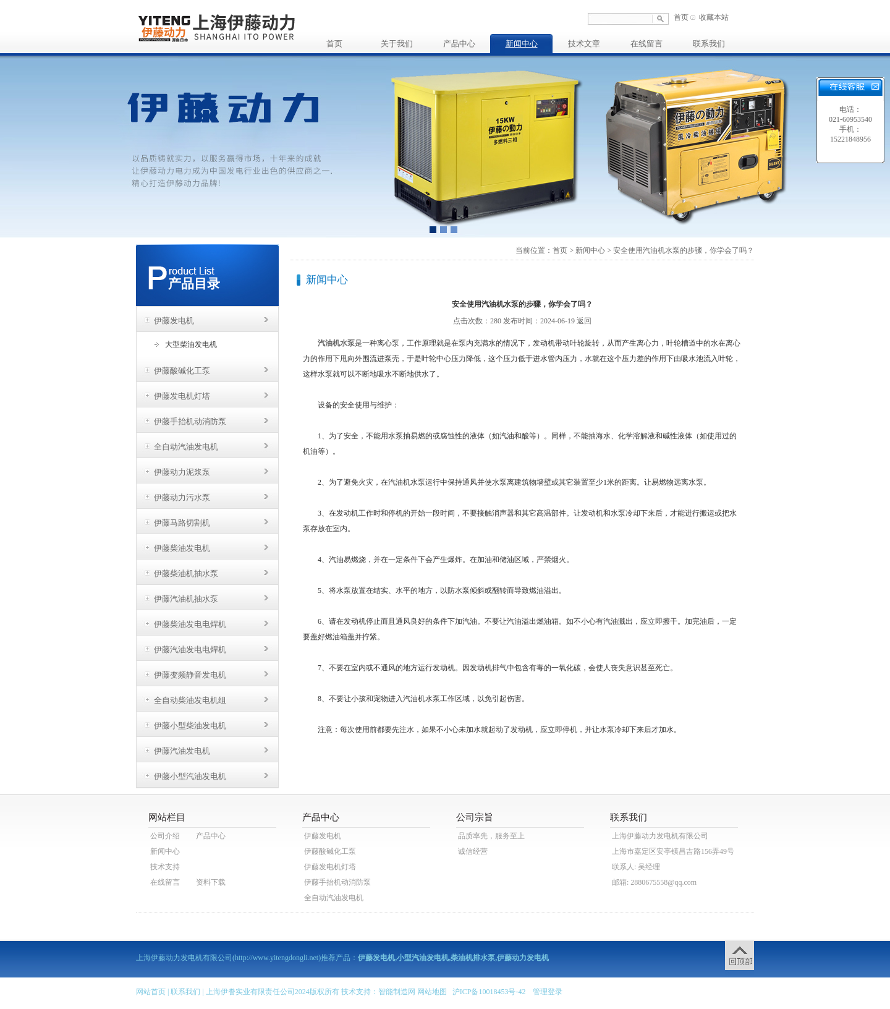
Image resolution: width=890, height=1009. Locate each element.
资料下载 (211, 882)
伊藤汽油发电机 (182, 751)
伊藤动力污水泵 (182, 497)
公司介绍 (165, 836)
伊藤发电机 (174, 320)
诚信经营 (473, 851)
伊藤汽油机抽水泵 (186, 598)
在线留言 (646, 43)
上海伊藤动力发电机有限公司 (660, 836)
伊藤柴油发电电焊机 (190, 624)
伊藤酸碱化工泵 (182, 370)
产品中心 (459, 43)
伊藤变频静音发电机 (190, 674)
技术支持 (165, 866)
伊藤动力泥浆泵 (182, 472)
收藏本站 (714, 17)
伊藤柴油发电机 (182, 548)
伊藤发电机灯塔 (182, 396)
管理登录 (547, 991)
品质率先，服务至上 (491, 836)
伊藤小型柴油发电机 (190, 725)
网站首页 (151, 991)
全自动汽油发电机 (186, 446)
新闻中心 (522, 43)
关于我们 (397, 43)
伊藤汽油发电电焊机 (190, 649)
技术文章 (584, 43)
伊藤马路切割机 (182, 522)
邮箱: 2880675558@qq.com (654, 882)
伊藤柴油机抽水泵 (186, 573)
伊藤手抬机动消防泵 (190, 421)
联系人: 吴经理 (636, 866)
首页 (681, 17)
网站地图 (432, 991)
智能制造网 (396, 991)
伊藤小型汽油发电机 (190, 776)
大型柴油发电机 (191, 344)
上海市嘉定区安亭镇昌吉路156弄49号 (673, 851)
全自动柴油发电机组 (190, 700)
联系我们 (709, 43)
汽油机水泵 (336, 343)
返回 (584, 321)
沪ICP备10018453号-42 (489, 991)
